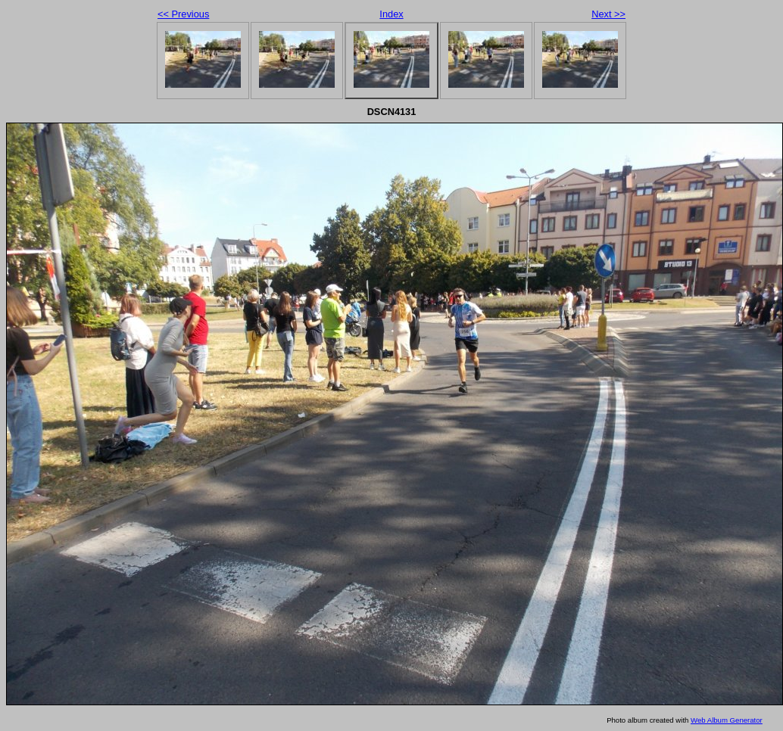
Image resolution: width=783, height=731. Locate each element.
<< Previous (183, 14)
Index (391, 14)
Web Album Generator (727, 720)
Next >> (608, 14)
